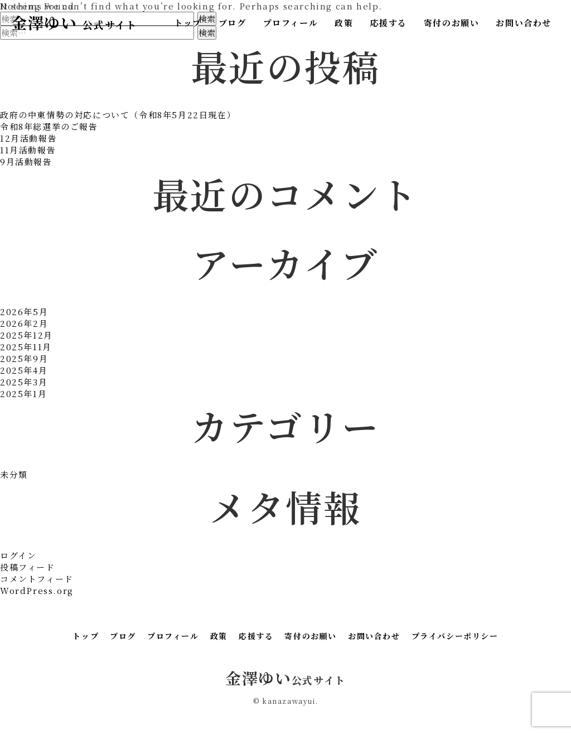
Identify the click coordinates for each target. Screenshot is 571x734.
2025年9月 (24, 358)
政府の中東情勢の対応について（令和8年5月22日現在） (118, 114)
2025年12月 (26, 335)
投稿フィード (27, 567)
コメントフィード (37, 579)
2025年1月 (23, 393)
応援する (388, 22)
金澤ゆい (74, 22)
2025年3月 (23, 382)
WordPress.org (37, 590)
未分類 (14, 474)
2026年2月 (24, 323)
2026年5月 (24, 311)
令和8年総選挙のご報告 (49, 126)
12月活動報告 (28, 138)
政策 (344, 22)
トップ (188, 22)
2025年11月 (26, 346)
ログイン (18, 555)
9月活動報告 (26, 161)
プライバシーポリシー (455, 635)
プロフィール (290, 22)
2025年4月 (23, 370)
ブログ (232, 22)
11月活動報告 (28, 150)
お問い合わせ (523, 22)
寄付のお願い (452, 22)
